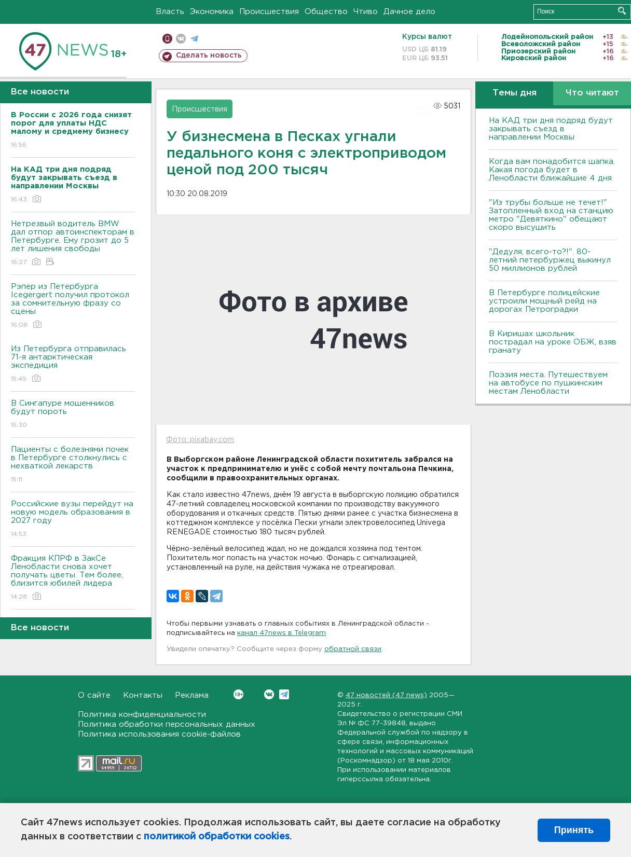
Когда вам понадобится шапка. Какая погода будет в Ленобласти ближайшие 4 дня (552, 170)
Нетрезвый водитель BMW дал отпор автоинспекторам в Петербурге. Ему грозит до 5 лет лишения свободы (73, 243)
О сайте (94, 695)
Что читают (592, 93)
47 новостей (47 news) (386, 695)
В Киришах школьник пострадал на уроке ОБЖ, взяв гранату (552, 342)
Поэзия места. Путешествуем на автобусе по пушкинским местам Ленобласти (548, 383)
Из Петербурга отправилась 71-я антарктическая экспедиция (73, 364)
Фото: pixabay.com (200, 440)
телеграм (194, 39)
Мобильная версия (167, 39)
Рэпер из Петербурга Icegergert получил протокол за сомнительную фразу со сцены (73, 306)
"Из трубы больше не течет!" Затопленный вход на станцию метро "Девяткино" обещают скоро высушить (551, 215)
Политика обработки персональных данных (166, 724)
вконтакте (181, 39)
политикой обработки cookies (217, 837)
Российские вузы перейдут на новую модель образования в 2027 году (73, 519)
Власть (170, 11)
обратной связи (352, 649)
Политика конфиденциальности (142, 714)
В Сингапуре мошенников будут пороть (73, 415)
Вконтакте (238, 694)
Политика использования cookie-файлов (159, 734)
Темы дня (514, 93)
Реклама (192, 695)
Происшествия (269, 11)
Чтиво (365, 11)
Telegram (284, 694)
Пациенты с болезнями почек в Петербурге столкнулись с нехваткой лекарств (73, 465)
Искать (622, 11)
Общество (326, 11)
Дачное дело (409, 11)
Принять (574, 830)
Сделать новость (209, 55)
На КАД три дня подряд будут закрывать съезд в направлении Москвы (551, 129)
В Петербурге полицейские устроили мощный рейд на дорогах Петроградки (544, 301)
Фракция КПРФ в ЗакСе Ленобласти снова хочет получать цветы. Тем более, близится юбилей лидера (73, 578)
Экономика (212, 11)
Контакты (142, 695)
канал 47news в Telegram (281, 633)
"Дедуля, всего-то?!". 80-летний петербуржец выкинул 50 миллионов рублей (550, 260)
